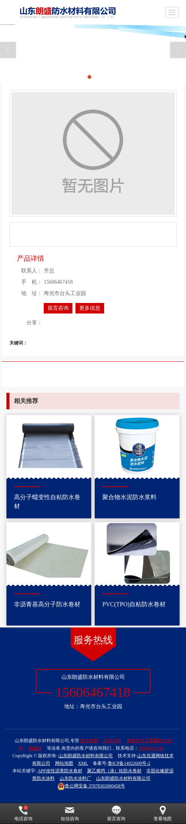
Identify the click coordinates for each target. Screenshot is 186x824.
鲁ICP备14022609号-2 (129, 763)
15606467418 (150, 748)
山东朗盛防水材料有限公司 (85, 755)
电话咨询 (23, 813)
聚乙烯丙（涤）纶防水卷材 (114, 770)
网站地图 (64, 763)
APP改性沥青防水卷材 (60, 770)
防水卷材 (89, 740)
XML (83, 763)
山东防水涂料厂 (75, 778)
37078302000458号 (91, 786)
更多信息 (89, 308)
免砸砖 (35, 748)
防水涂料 (112, 740)
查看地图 (163, 813)
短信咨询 (70, 813)
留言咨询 (58, 308)
